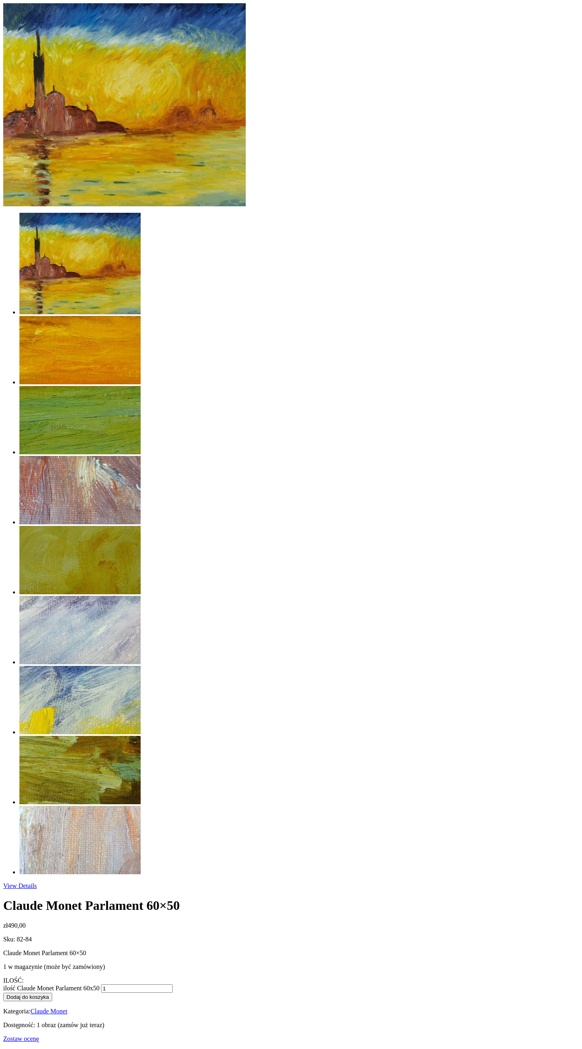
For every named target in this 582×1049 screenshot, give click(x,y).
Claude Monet (49, 1011)
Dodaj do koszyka (27, 997)
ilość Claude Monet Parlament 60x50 (51, 988)
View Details (20, 885)
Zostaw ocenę (21, 1038)
